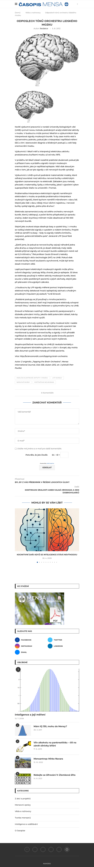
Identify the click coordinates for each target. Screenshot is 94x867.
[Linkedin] (63, 646)
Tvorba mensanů (23, 818)
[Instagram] (30, 646)
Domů (17, 13)
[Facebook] (30, 639)
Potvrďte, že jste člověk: (37, 455)
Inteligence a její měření (30, 714)
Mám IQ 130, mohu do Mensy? (50, 726)
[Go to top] (47, 863)
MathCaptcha (50, 463)
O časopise (20, 830)
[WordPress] (67, 849)
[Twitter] (63, 639)
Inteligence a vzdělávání (26, 824)
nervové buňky (23, 382)
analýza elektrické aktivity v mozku (32, 378)
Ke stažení (23, 586)
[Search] (73, 4)
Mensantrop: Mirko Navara (48, 759)
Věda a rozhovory (33, 13)
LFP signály (57, 378)
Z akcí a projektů (23, 798)
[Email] (30, 652)
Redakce (44, 28)
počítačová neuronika (44, 382)
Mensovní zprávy (23, 805)
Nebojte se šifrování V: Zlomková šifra (54, 775)
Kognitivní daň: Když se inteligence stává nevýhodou (47, 554)
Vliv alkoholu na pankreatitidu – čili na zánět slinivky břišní (55, 744)
